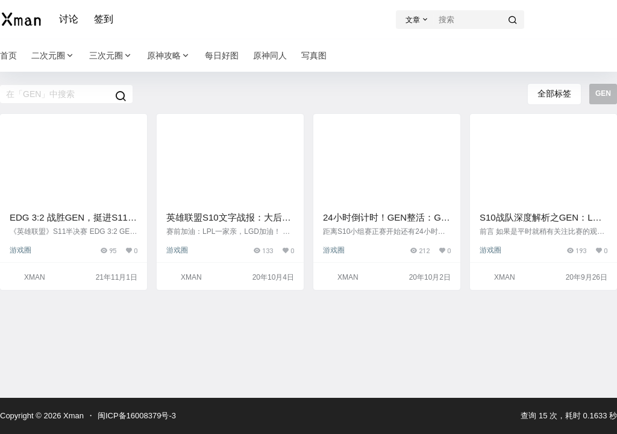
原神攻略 (168, 55)
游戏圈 (20, 250)
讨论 (68, 19)
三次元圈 (111, 55)
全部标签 (554, 93)
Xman (72, 415)
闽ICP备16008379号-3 (137, 415)
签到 (103, 19)
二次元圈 (53, 55)
